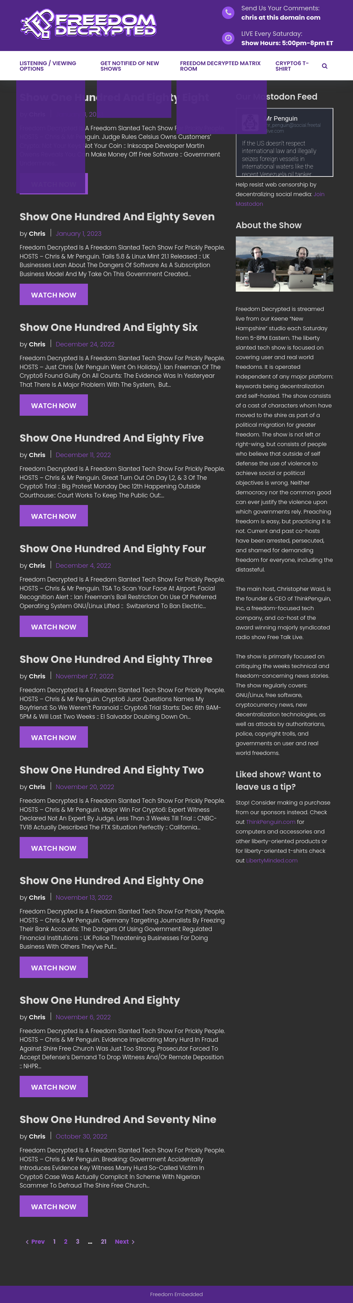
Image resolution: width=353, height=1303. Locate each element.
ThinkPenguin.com (270, 822)
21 (104, 1242)
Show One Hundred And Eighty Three (116, 659)
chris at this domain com (281, 17)
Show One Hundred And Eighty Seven (117, 217)
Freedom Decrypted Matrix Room (220, 66)
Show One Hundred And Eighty (100, 1000)
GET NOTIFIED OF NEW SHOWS (129, 66)
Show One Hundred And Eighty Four (113, 549)
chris (37, 114)
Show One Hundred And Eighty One (112, 880)
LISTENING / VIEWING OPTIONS (48, 66)
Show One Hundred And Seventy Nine (118, 1119)
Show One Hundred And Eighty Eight (114, 97)
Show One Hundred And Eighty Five (112, 438)
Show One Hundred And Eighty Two (112, 770)
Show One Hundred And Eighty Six (109, 327)
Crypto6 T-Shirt (292, 66)
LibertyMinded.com (272, 861)
